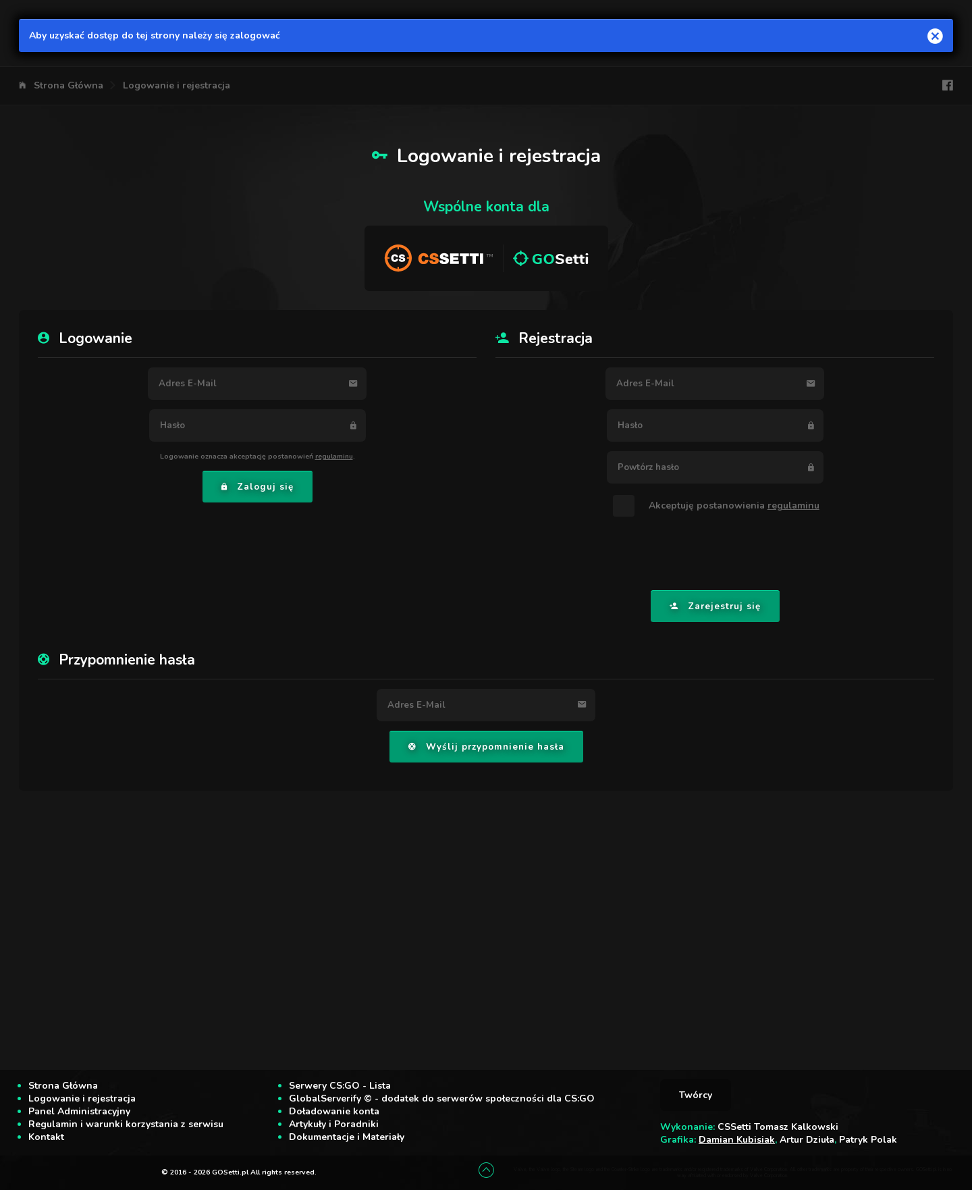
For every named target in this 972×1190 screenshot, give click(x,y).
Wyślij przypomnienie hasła (486, 747)
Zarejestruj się (715, 606)
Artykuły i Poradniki (334, 1124)
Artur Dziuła (807, 1139)
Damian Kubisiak (737, 1139)
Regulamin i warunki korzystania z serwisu (125, 1124)
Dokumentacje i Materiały (346, 1137)
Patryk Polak (868, 1139)
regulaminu (334, 456)
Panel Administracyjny (79, 1111)
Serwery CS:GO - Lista (340, 1085)
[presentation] (714, 554)
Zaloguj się (257, 487)
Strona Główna (68, 85)
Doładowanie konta (334, 1111)
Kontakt (46, 1137)
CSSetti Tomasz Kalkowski (778, 1126)
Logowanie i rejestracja (176, 85)
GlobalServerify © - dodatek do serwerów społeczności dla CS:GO (442, 1098)
